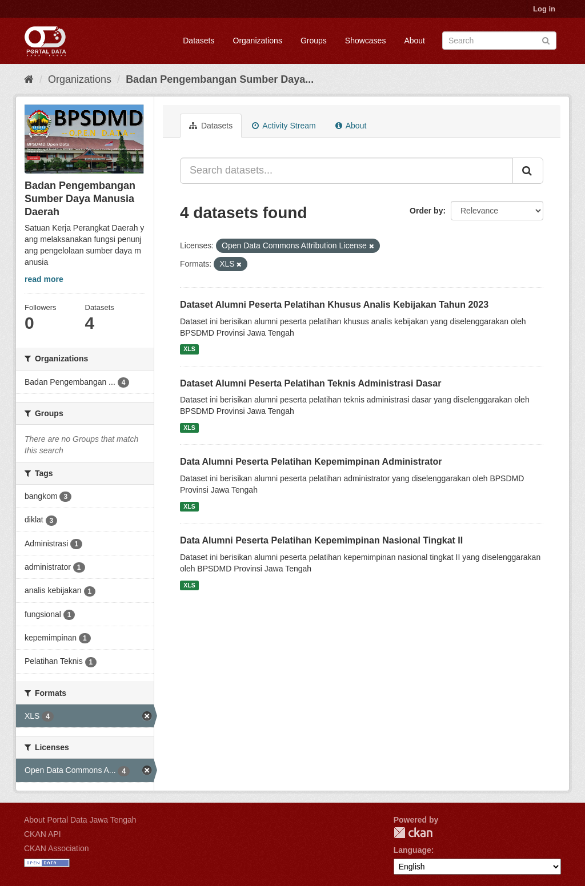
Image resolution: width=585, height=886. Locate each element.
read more (44, 279)
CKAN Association (56, 848)
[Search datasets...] (346, 171)
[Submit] (546, 40)
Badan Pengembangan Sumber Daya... (220, 79)
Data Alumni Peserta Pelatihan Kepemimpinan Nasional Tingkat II (321, 540)
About (414, 40)
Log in (544, 9)
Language (412, 850)
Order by (426, 210)
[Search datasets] (499, 40)
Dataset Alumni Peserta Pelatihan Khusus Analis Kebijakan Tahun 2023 (334, 304)
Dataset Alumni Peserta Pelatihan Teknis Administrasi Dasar (310, 383)
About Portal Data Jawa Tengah (80, 819)
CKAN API (42, 834)
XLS (189, 349)
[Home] (29, 79)
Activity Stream (283, 125)
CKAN (413, 833)
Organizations (257, 40)
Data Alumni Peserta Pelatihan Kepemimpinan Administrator (311, 461)
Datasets (198, 40)
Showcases (365, 40)
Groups (313, 40)
